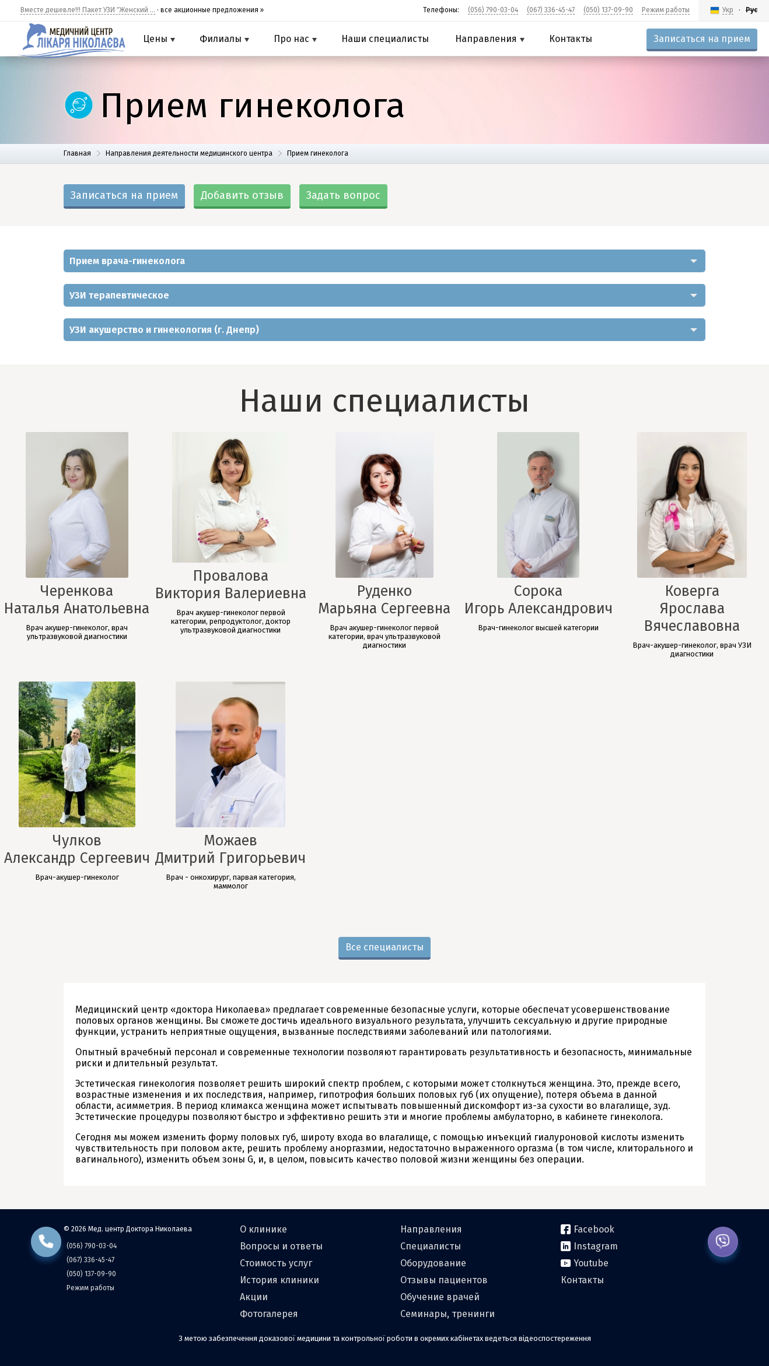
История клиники (279, 1280)
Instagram (589, 1246)
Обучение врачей (440, 1296)
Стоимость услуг (276, 1263)
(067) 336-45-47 (551, 10)
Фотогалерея (269, 1313)
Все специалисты (384, 947)
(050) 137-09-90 (608, 10)
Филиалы (224, 38)
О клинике (263, 1229)
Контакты (570, 38)
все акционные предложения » (212, 10)
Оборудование (433, 1263)
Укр (727, 10)
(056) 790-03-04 (493, 10)
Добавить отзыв (242, 195)
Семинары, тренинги (447, 1313)
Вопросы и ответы (281, 1246)
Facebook (587, 1229)
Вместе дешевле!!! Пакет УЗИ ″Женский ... (87, 10)
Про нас (295, 38)
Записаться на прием (701, 38)
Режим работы (666, 10)
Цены (159, 38)
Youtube (585, 1263)
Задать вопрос (343, 195)
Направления (490, 38)
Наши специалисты (385, 38)
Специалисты (430, 1246)
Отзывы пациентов (444, 1280)
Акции (254, 1296)
